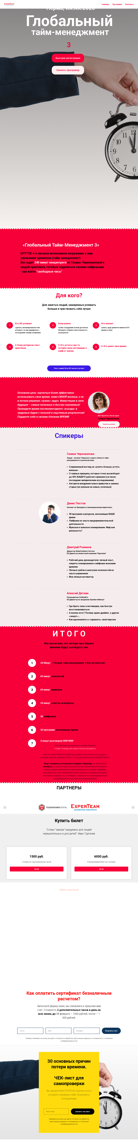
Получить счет (111, 1031)
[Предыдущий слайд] (4, 804)
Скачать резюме (109, 424)
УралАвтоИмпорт (97, 600)
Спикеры (105, 4)
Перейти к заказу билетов (69, 890)
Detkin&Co (83, 597)
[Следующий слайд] (133, 804)
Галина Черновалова (80, 453)
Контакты (129, 4)
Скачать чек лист (82, 1112)
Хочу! (36, 869)
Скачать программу (67, 70)
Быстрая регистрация (68, 58)
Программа (117, 4)
